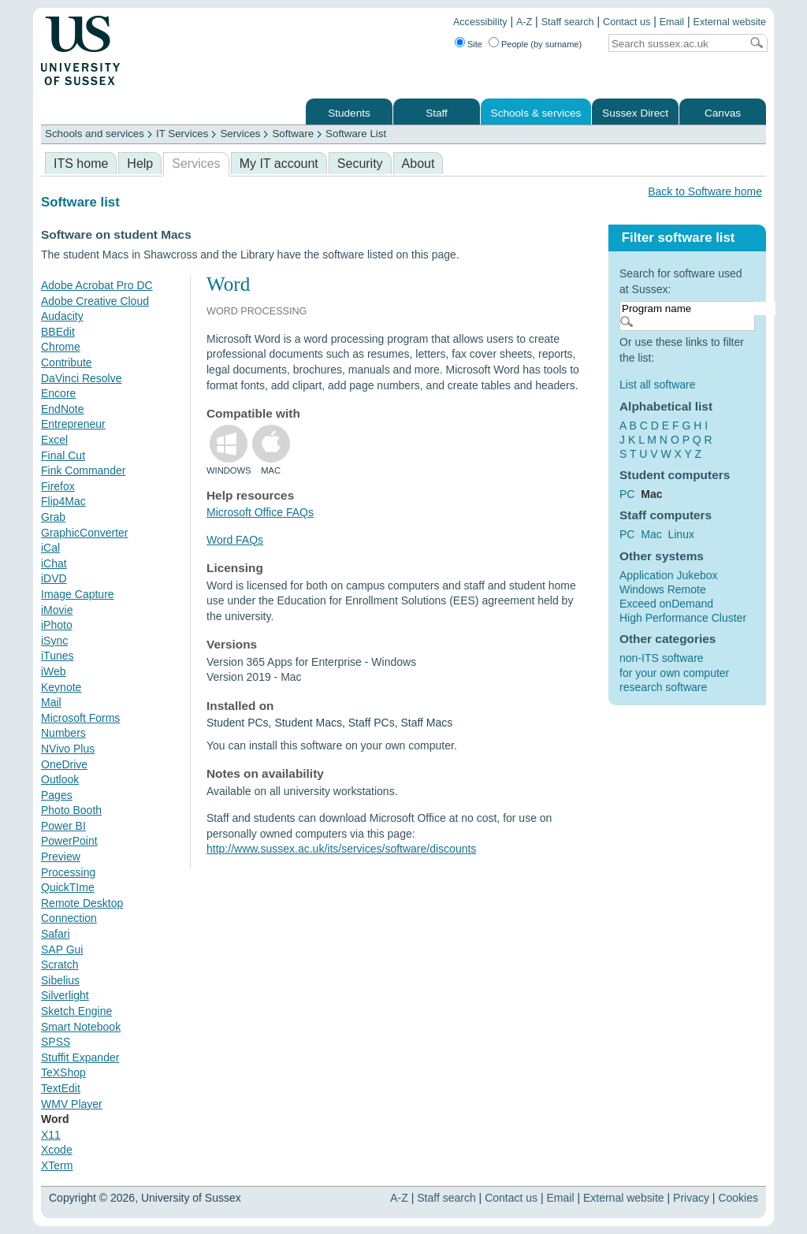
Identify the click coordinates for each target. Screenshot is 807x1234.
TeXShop (63, 1072)
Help (140, 163)
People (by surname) (541, 44)
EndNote (62, 409)
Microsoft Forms (80, 718)
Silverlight (65, 995)
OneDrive (64, 764)
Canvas (723, 113)
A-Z (524, 22)
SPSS (55, 1041)
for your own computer (674, 673)
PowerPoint (69, 840)
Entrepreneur (73, 424)
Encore (58, 393)
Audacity (62, 316)
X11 (51, 1134)
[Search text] (675, 44)
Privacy (691, 1197)
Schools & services (536, 113)
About (418, 163)
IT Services (182, 133)
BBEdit (58, 331)
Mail (51, 702)
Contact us (626, 22)
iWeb (53, 671)
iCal (50, 547)
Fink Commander (83, 470)
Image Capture (77, 594)
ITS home (81, 163)
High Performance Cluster (682, 617)
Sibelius (60, 980)
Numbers (63, 733)
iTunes (57, 655)
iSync (54, 640)
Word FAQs (234, 539)
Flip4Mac (63, 501)
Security (360, 163)
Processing (68, 872)
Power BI (63, 826)
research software (663, 687)
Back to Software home (705, 191)
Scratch (59, 964)
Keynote (61, 687)
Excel (54, 439)
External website (730, 22)
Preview (60, 856)
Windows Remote (662, 589)
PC (626, 494)
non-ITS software (661, 658)
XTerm (57, 1165)
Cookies (738, 1197)
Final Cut (63, 455)
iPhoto (57, 625)
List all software (657, 384)
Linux (681, 534)
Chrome (60, 346)
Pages (57, 795)
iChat (54, 563)
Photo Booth (71, 810)
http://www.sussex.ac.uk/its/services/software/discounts (341, 848)
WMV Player (71, 1104)
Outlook (60, 779)
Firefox (58, 486)
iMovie (57, 610)
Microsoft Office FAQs (260, 512)
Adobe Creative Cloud (95, 301)
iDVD (54, 578)
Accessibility (480, 22)
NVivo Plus (68, 748)
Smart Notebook (81, 1026)
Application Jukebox (668, 575)
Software (293, 133)
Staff (437, 113)
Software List (355, 133)
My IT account (279, 163)
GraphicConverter (84, 532)
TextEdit (60, 1088)
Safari (55, 933)
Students (349, 113)
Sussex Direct (635, 113)
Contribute (66, 362)
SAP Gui (62, 949)
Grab (53, 517)
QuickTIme (68, 887)
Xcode (57, 1149)
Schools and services (94, 133)
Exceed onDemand (666, 603)
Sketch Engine (76, 1011)
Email (672, 22)
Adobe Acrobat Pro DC (97, 285)
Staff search (567, 22)
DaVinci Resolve (81, 378)
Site (474, 44)
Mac (651, 534)
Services (240, 133)
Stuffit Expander (80, 1057)
